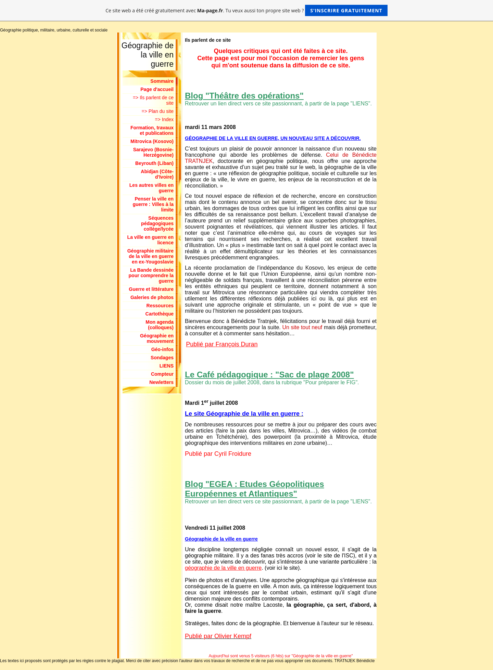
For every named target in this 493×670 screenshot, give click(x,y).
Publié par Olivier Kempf (218, 636)
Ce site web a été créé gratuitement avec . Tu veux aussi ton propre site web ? (246, 10)
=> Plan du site (158, 111)
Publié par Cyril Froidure (218, 453)
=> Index (164, 119)
